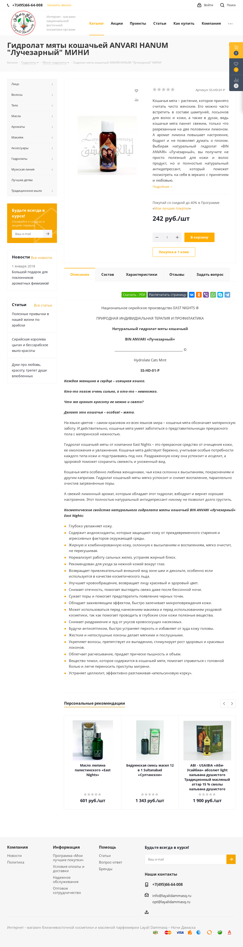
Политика (15, 862)
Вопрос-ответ (110, 862)
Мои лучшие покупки (171, 208)
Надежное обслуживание (66, 879)
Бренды (105, 868)
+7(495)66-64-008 (167, 884)
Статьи (105, 855)
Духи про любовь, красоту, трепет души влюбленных (29, 370)
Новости (14, 855)
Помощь (107, 847)
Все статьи (43, 305)
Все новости (41, 257)
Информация (66, 847)
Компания (17, 847)
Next (232, 704)
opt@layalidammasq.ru (171, 901)
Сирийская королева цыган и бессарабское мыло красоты (30, 345)
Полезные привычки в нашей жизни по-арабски (30, 319)
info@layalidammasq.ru (171, 895)
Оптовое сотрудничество (67, 890)
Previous (224, 704)
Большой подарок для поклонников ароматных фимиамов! (30, 277)
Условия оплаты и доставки (68, 868)
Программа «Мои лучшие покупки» (68, 857)
